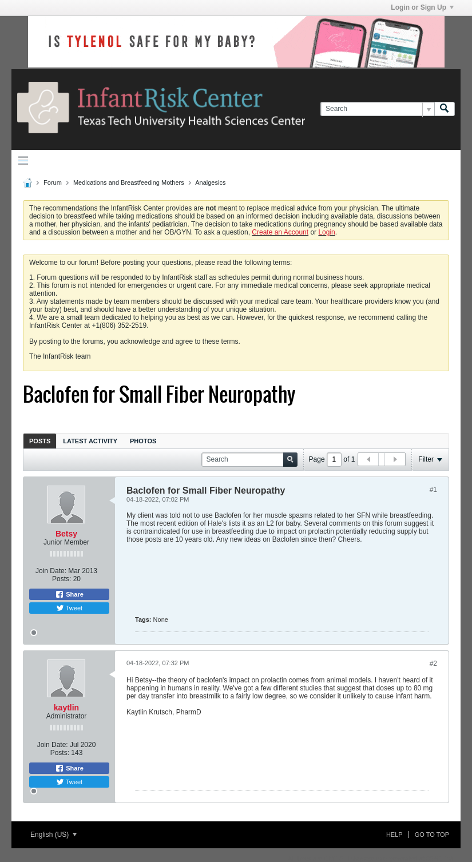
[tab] (40, 440)
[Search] (377, 109)
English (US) (53, 835)
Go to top (432, 834)
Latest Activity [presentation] (90, 441)
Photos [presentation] (143, 441)
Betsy (66, 533)
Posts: (61, 579)
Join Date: (50, 571)
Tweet (69, 608)
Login (326, 232)
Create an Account (280, 232)
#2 (433, 664)
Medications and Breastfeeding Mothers (128, 182)
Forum (52, 182)
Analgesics (210, 182)
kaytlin (66, 707)
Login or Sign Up (422, 7)
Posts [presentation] (39, 441)
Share (69, 594)
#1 (433, 490)
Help (394, 834)
